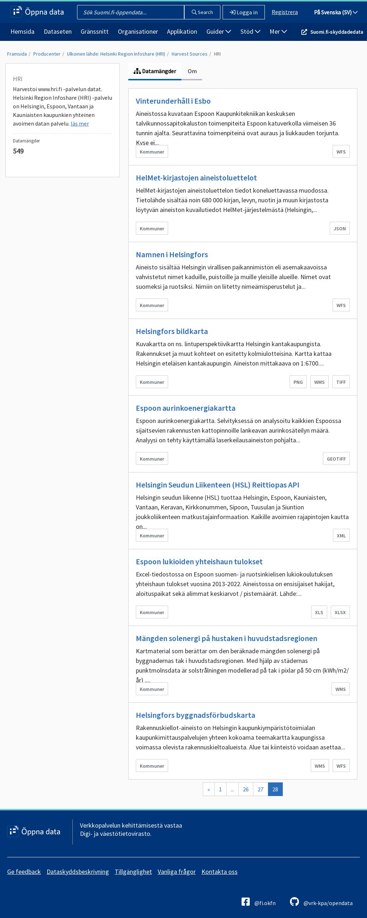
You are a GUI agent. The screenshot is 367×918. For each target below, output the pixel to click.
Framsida (17, 54)
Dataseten (58, 31)
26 (246, 789)
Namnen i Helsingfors (172, 254)
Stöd (250, 31)
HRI (217, 54)
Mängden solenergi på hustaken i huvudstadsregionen (226, 638)
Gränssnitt (95, 31)
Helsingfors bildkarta (172, 331)
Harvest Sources (190, 54)
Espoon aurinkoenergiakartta (185, 408)
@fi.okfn (259, 902)
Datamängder (155, 71)
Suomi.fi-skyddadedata (336, 32)
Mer (278, 31)
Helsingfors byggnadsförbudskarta (195, 715)
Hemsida (22, 31)
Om (192, 71)
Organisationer (138, 31)
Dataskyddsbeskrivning (78, 871)
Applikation (182, 31)
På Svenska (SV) (336, 12)
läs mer (80, 123)
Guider (218, 31)
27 (260, 789)
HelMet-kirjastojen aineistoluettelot (196, 178)
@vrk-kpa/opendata (321, 902)
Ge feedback (24, 871)
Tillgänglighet (133, 871)
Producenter (47, 54)
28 (275, 789)
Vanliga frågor (177, 871)
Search (202, 12)
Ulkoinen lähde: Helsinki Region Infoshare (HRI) (116, 54)
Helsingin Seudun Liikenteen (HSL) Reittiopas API (217, 485)
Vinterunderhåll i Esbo (173, 101)
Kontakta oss (219, 871)
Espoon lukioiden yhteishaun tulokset (199, 561)
